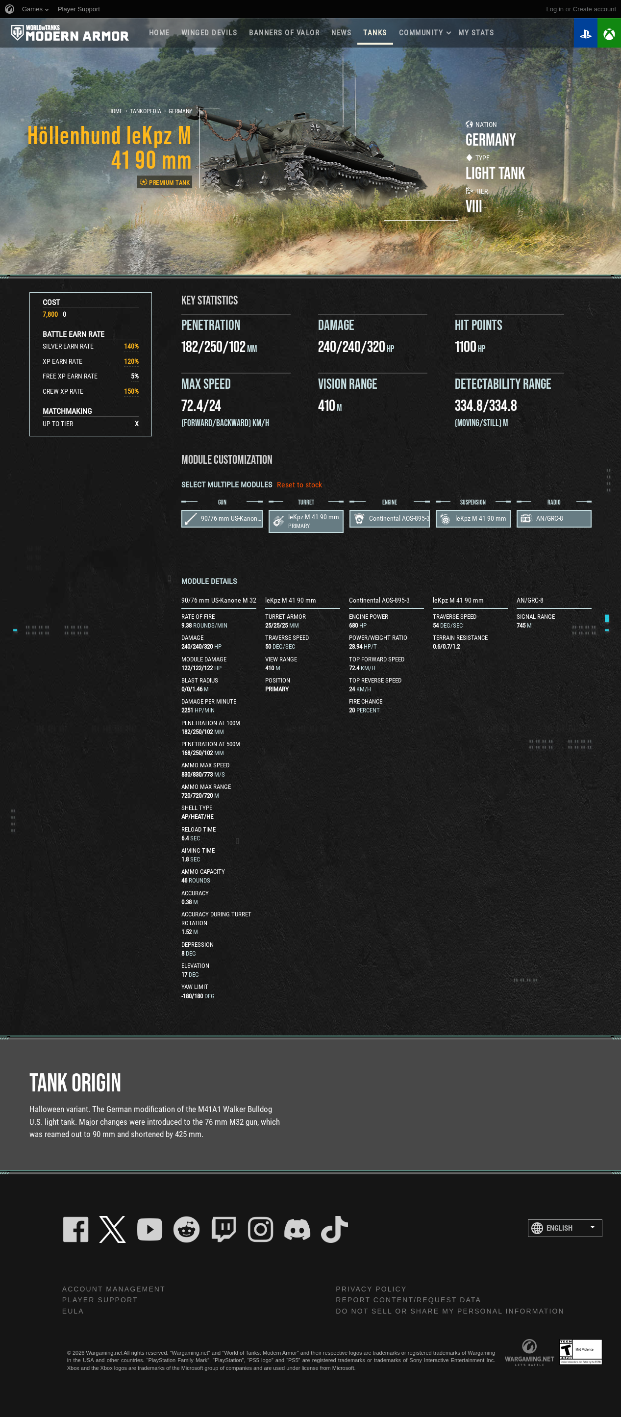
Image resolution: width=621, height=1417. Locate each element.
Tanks (375, 32)
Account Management (114, 1289)
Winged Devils (209, 32)
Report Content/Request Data (408, 1300)
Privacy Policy (371, 1289)
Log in (555, 9)
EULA (73, 1311)
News (341, 32)
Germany (180, 111)
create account (594, 9)
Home (159, 32)
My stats (476, 32)
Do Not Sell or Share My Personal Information (450, 1311)
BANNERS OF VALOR (284, 32)
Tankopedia (145, 111)
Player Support (100, 1300)
